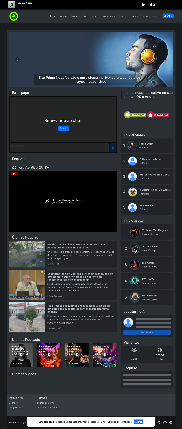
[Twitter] (158, 422)
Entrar (168, 16)
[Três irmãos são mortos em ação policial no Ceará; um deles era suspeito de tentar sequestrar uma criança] (63, 317)
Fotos (86, 16)
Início (53, 16)
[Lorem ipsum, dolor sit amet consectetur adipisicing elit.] (49, 355)
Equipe (134, 16)
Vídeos (95, 16)
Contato (145, 16)
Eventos (124, 16)
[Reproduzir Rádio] (143, 4)
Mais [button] (155, 16)
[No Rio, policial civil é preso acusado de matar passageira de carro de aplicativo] (63, 254)
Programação (109, 16)
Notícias (76, 16)
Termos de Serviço (46, 403)
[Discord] (165, 422)
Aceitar (138, 422)
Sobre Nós (14, 403)
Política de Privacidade (48, 407)
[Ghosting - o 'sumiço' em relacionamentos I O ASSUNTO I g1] (21, 355)
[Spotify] (170, 422)
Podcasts (64, 16)
